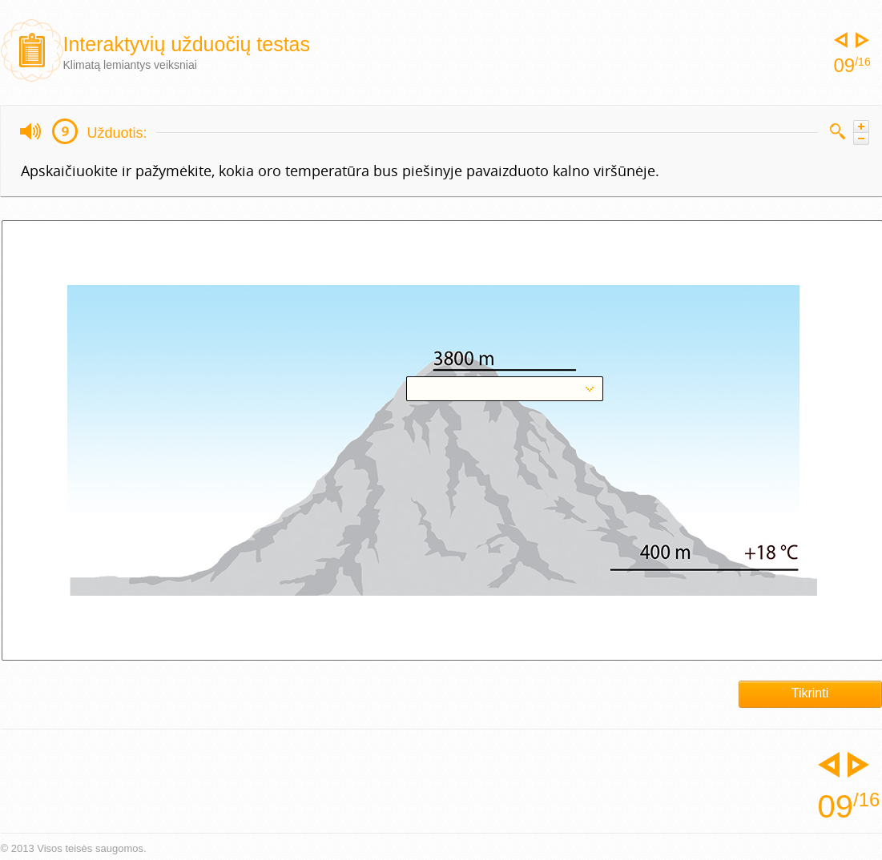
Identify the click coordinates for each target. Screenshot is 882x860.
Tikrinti (810, 693)
